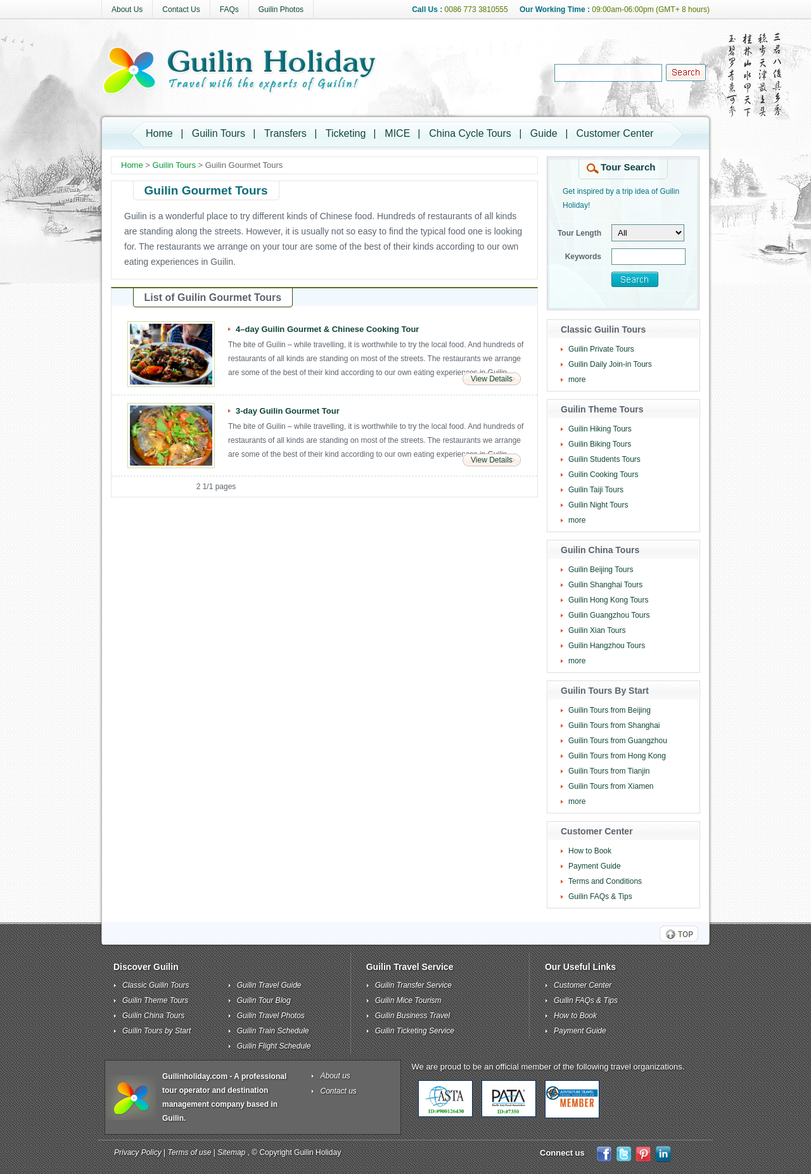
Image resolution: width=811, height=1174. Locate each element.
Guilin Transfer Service (413, 985)
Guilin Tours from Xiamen (611, 786)
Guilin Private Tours (601, 349)
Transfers (285, 133)
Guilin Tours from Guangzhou (617, 740)
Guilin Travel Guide (269, 985)
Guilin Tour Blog (264, 1000)
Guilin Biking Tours (599, 444)
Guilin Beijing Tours (601, 569)
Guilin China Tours (153, 1015)
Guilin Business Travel (412, 1015)
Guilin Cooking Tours (603, 474)
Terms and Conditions (605, 881)
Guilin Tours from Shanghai (614, 725)
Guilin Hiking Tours (600, 428)
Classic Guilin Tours (155, 985)
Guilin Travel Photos (271, 1015)
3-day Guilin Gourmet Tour (288, 411)
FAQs (229, 9)
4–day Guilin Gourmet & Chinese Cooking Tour (327, 329)
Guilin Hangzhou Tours (606, 645)
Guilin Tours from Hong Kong (617, 755)
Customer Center (615, 133)
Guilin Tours (218, 133)
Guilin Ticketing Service (414, 1030)
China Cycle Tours (470, 133)
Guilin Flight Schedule (274, 1046)
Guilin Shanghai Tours (605, 584)
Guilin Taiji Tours (595, 489)
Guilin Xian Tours (597, 630)
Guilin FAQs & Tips (600, 896)
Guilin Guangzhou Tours (609, 615)
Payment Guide (594, 866)
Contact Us (181, 9)
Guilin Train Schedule (273, 1030)
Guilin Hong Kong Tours (608, 600)
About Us (127, 9)
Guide (544, 133)
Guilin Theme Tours (155, 1000)
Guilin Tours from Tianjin (609, 771)
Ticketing (346, 133)
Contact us (339, 1091)
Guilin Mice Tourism (408, 1000)
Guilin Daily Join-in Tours (610, 364)
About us (335, 1075)
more (576, 379)
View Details (492, 378)
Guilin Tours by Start (156, 1030)
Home (159, 133)
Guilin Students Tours (604, 459)
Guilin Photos (281, 9)
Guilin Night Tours (598, 505)
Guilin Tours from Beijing (609, 710)
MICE (397, 133)
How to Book (589, 850)
